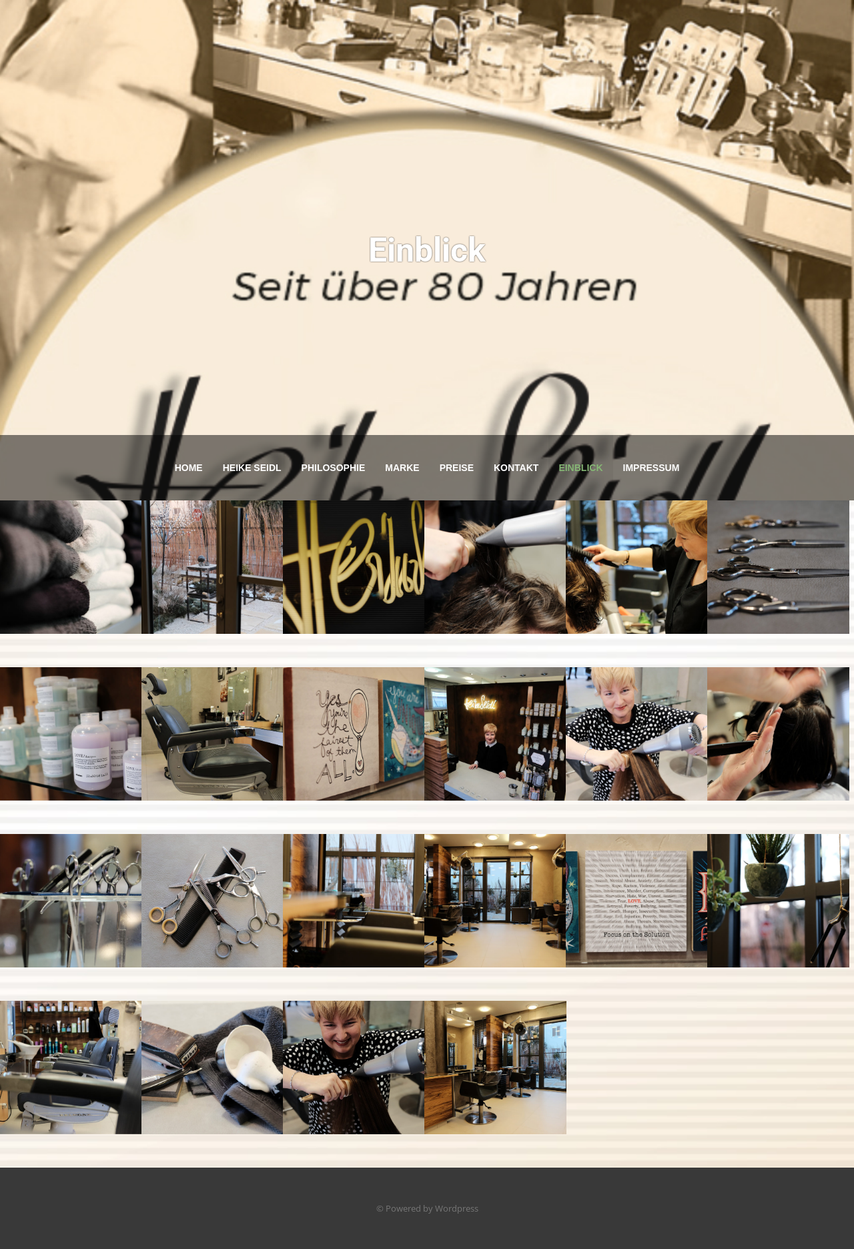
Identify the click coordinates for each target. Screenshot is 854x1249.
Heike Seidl (252, 467)
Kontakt (516, 467)
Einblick (580, 467)
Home (189, 467)
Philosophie (334, 467)
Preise (457, 467)
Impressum (651, 467)
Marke (402, 467)
